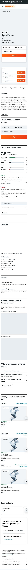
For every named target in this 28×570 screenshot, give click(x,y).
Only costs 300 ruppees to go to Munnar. (12, 196)
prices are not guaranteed (7, 554)
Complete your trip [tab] (8, 530)
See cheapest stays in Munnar (22, 434)
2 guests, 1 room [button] (7, 51)
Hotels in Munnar (8, 539)
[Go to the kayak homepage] (9, 6)
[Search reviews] (15, 203)
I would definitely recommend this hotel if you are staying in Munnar (14, 182)
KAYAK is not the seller (14, 559)
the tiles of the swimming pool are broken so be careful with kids (13, 194)
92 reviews (11, 42)
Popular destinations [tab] (20, 530)
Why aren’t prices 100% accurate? (14, 564)
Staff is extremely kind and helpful (11, 179)
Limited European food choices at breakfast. (13, 177)
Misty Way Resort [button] (5, 422)
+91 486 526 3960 (6, 40)
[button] (26, 2)
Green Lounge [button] (4, 454)
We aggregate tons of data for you (14, 562)
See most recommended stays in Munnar (21, 465)
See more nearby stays (21, 403)
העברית (17, 2)
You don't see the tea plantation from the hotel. (12, 190)
